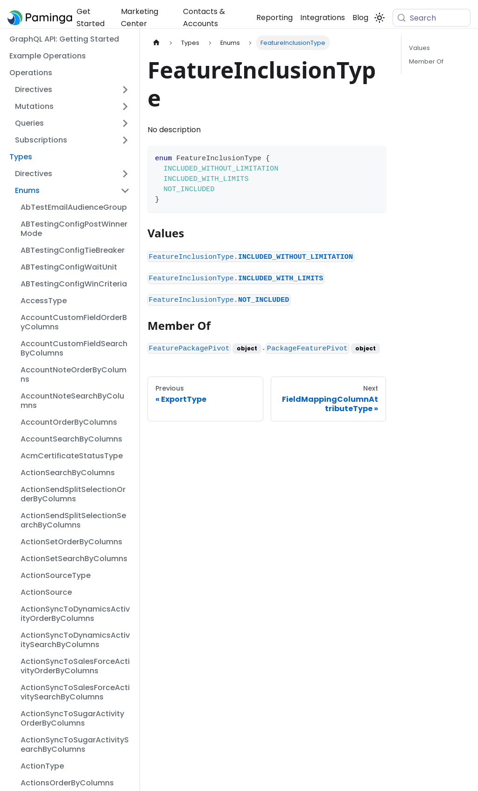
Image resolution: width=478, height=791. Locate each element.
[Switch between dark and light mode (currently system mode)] (379, 17)
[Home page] (156, 43)
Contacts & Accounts (204, 17)
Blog (360, 17)
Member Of (426, 61)
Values (419, 48)
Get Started (91, 17)
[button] (72, 89)
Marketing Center (139, 17)
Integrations (322, 17)
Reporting (274, 17)
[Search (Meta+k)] (432, 18)
